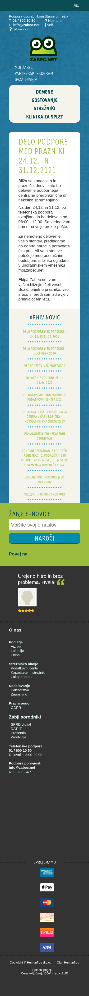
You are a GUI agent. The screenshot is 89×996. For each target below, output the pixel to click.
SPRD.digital (21, 724)
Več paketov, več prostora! (44, 366)
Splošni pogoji (42, 970)
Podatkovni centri (24, 668)
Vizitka (16, 646)
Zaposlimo (19, 694)
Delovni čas (20, 29)
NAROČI (44, 538)
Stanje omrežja (56, 16)
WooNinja (18, 737)
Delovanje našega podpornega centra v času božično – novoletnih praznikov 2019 (45, 416)
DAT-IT (16, 729)
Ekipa (15, 655)
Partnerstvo (20, 690)
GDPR (16, 707)
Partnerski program (34, 73)
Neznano (53, 20)
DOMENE (44, 92)
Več (50, 25)
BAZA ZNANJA (26, 79)
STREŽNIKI (45, 108)
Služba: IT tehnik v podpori (44, 494)
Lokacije (17, 651)
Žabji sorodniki (25, 716)
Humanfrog (34, 962)
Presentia (18, 733)
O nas (15, 630)
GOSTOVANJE (45, 100)
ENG (76, 6)
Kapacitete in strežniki (28, 672)
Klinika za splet (44, 117)
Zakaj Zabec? (22, 677)
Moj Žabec (24, 67)
